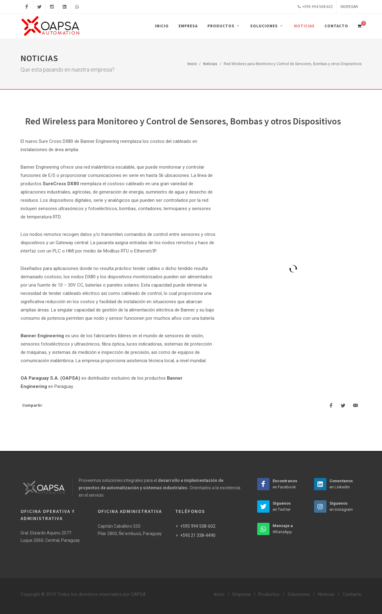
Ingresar (349, 7)
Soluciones (299, 594)
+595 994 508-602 (315, 7)
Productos (269, 594)
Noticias (210, 64)
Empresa (241, 594)
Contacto (352, 594)
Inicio (192, 64)
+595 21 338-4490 (197, 535)
